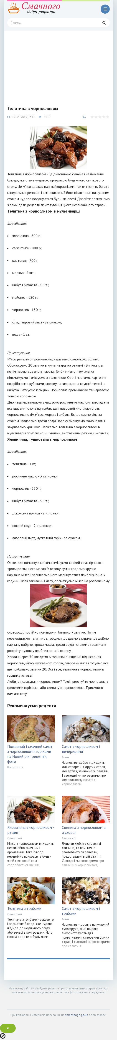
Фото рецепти (15, 767)
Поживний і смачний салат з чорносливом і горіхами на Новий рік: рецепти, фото (30, 754)
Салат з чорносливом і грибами (81, 911)
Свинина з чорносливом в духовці (84, 830)
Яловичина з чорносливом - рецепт (30, 830)
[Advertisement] (58, 64)
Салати (65, 757)
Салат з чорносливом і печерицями (81, 749)
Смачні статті (14, 838)
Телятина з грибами (24, 908)
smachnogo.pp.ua (76, 1015)
